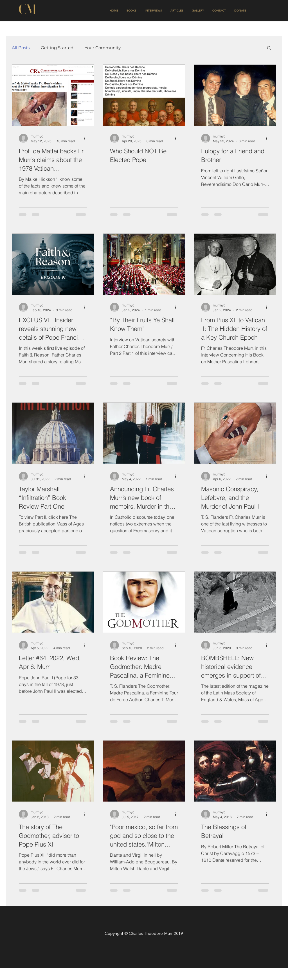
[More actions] (86, 138)
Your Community (103, 47)
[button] (269, 48)
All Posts (21, 47)
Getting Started (57, 47)
